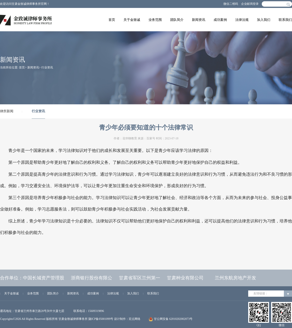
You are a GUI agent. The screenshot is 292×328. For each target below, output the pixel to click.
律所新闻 (6, 111)
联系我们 (285, 19)
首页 (111, 19)
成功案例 (220, 19)
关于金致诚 (131, 19)
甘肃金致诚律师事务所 (73, 318)
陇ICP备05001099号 (100, 318)
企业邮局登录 (250, 3)
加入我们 (263, 19)
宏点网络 (134, 318)
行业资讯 (47, 67)
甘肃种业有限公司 (185, 277)
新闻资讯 (198, 19)
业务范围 (155, 19)
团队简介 (177, 19)
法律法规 (242, 19)
